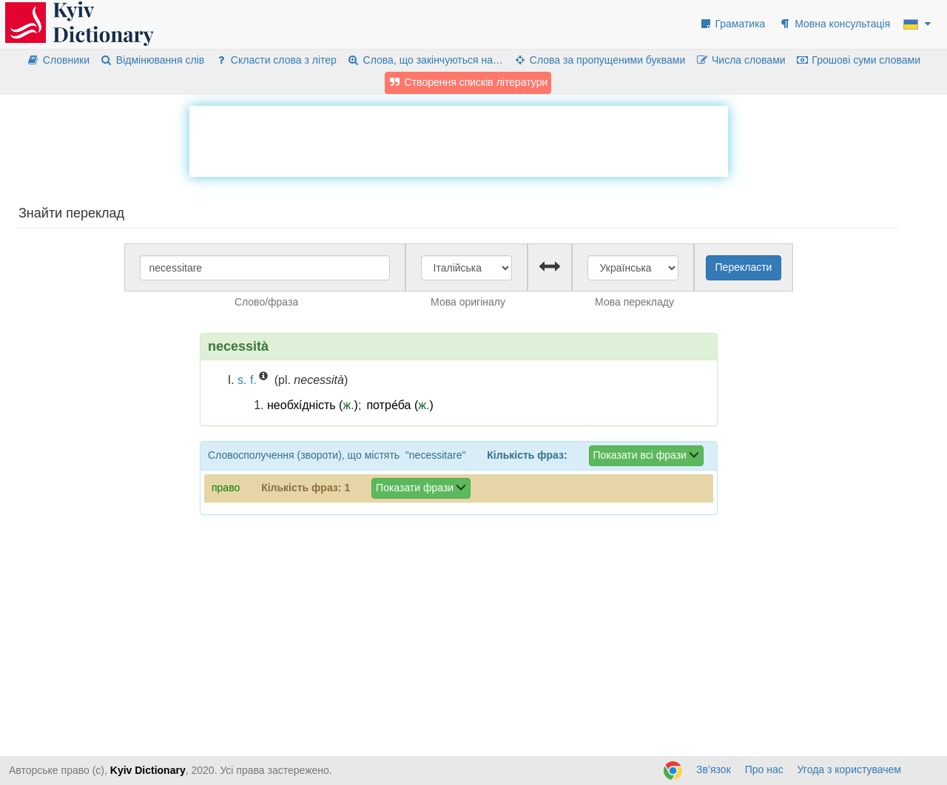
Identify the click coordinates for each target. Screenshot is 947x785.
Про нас (764, 769)
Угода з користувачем (849, 769)
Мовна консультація (834, 24)
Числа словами (740, 60)
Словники (58, 60)
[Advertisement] (458, 139)
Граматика (732, 24)
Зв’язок (713, 769)
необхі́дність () (312, 405)
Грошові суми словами (858, 60)
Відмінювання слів (152, 60)
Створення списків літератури (468, 82)
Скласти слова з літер (276, 60)
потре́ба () (399, 405)
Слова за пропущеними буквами (599, 60)
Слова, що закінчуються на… (425, 60)
